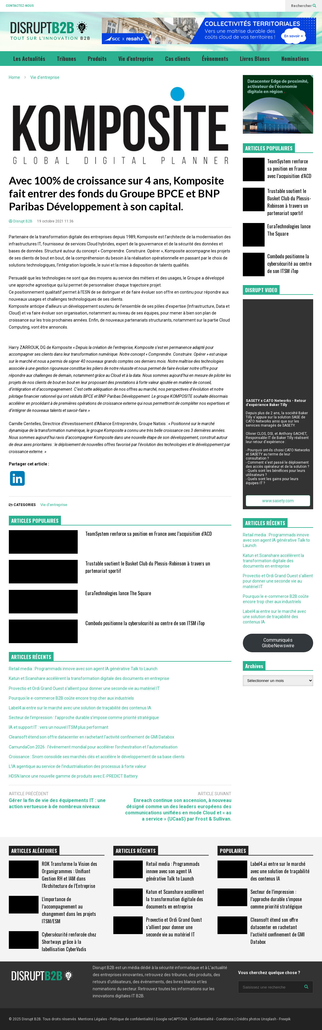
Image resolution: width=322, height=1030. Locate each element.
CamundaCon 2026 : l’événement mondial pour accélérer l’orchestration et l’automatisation (93, 747)
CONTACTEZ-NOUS (20, 5)
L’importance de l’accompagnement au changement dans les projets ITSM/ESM (69, 910)
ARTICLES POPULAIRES (35, 520)
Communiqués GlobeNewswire (278, 642)
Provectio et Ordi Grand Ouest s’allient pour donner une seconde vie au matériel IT (84, 688)
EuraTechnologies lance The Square (118, 593)
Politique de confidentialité (131, 1019)
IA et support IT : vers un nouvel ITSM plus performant (58, 727)
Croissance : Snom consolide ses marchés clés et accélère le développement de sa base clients (97, 756)
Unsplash (268, 1019)
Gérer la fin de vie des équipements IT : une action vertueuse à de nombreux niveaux (57, 803)
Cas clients (177, 58)
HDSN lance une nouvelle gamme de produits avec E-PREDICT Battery (73, 776)
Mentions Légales (92, 1019)
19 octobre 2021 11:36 (55, 221)
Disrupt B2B (20, 221)
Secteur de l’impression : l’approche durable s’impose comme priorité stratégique (84, 717)
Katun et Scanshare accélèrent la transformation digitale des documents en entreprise (89, 678)
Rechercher (303, 6)
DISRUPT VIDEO (261, 290)
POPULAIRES (233, 850)
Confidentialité (201, 1019)
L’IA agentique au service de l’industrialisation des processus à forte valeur (77, 766)
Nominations (295, 58)
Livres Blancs (255, 58)
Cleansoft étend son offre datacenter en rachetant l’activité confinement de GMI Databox (91, 737)
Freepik (285, 1019)
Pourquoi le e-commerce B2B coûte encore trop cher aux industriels (71, 698)
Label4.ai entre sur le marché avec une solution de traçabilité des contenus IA (80, 707)
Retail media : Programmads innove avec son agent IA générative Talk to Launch (83, 668)
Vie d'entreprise (53, 504)
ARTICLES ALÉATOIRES (34, 850)
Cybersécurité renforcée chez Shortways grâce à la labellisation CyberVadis (69, 942)
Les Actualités (29, 58)
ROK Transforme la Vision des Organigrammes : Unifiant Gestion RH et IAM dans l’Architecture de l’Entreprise (69, 874)
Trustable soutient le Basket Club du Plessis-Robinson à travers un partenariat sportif (289, 202)
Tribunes (66, 58)
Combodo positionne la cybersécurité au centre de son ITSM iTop (145, 623)
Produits (97, 58)
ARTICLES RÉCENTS (136, 850)
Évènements (215, 58)
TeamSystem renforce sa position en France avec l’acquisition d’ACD (148, 533)
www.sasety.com (278, 500)
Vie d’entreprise (135, 58)
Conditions (225, 1019)
